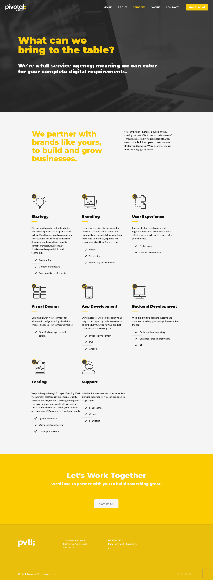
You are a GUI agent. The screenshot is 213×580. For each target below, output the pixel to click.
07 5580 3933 (115, 540)
